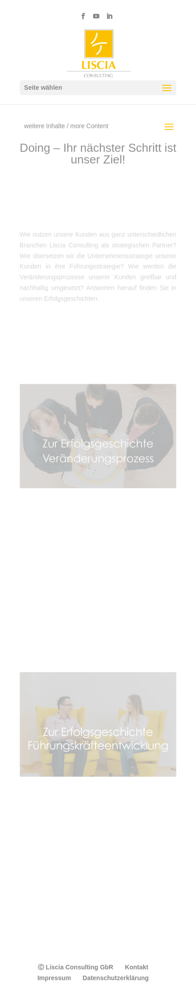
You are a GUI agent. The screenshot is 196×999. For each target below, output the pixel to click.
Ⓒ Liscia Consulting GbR (75, 967)
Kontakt (136, 967)
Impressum (54, 977)
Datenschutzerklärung (116, 977)
